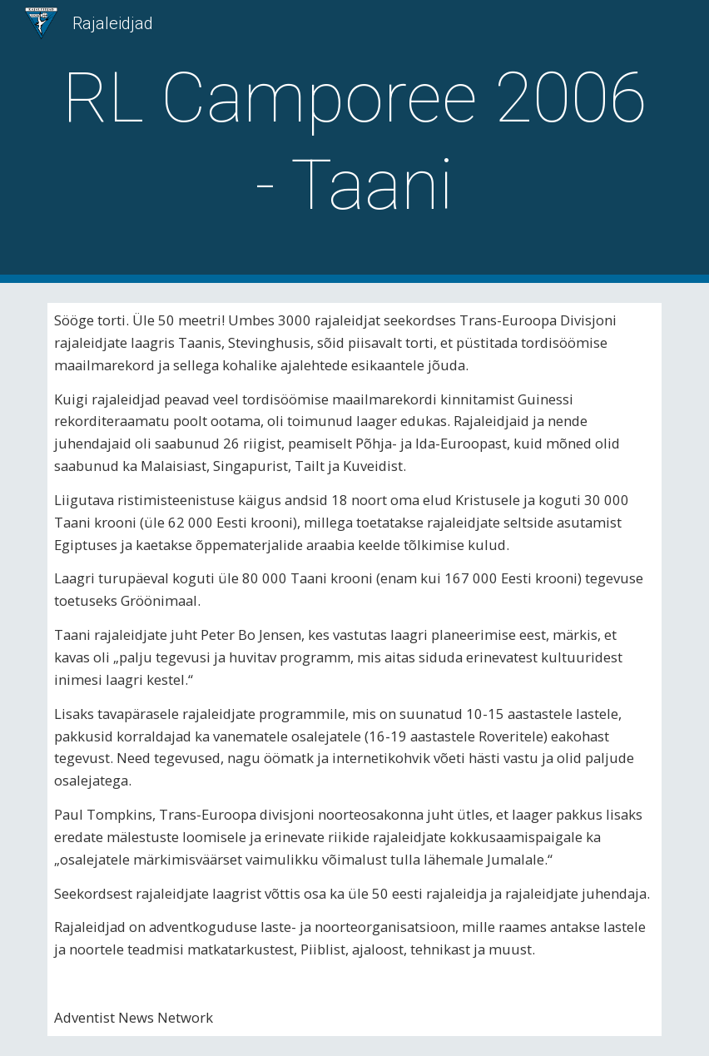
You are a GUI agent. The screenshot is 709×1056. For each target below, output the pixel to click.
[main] (354, 141)
